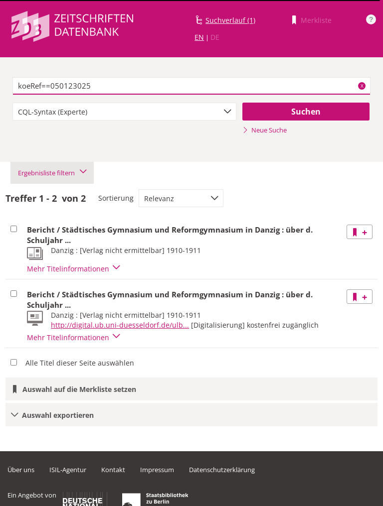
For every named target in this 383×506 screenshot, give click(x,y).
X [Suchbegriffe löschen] (362, 85)
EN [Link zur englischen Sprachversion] (199, 37)
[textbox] (191, 86)
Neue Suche (264, 130)
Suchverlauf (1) (230, 20)
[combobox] (124, 112)
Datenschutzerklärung (222, 469)
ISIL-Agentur (67, 469)
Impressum (157, 469)
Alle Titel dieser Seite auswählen (79, 363)
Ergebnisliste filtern (52, 172)
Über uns (20, 469)
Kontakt (113, 469)
